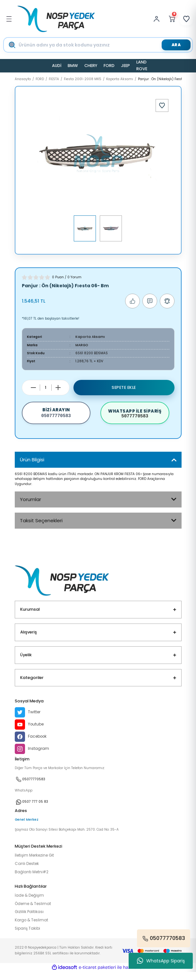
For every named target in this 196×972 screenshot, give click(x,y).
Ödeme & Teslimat (33, 903)
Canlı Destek (27, 863)
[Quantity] (46, 387)
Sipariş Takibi (27, 928)
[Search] (103, 45)
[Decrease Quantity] (33, 387)
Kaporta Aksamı (90, 336)
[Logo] (56, 19)
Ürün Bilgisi (32, 459)
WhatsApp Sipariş (161, 960)
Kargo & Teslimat (31, 920)
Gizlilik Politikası (29, 911)
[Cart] (172, 19)
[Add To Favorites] (162, 105)
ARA (176, 44)
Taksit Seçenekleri (41, 520)
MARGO (81, 345)
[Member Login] (158, 19)
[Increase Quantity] (58, 387)
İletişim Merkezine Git (34, 855)
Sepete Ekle (124, 387)
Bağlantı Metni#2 (31, 872)
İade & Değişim (29, 895)
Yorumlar (30, 499)
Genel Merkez (26, 819)
